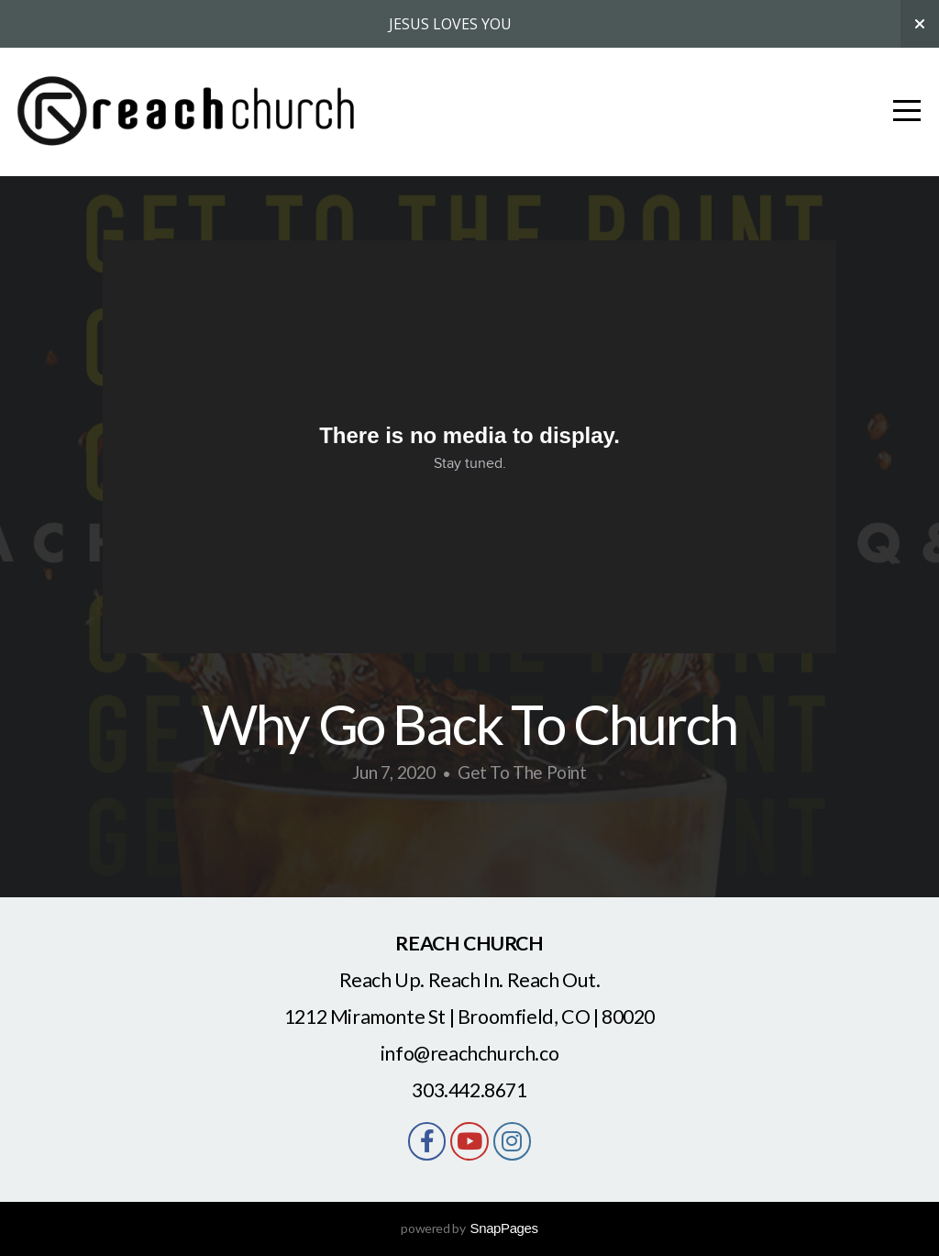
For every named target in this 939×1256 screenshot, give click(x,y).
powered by (469, 1228)
